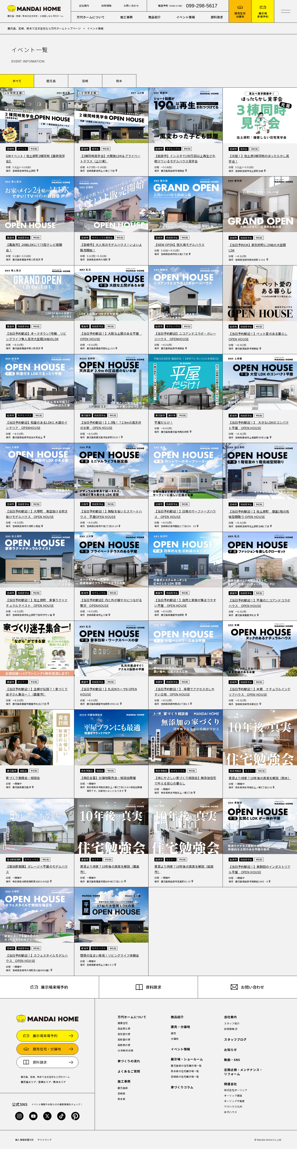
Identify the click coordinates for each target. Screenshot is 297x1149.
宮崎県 (121, 1093)
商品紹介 (154, 17)
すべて (17, 81)
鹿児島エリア (28, 1082)
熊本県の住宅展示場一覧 (185, 1071)
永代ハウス (230, 1112)
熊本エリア (59, 1082)
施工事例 (126, 17)
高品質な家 (124, 1028)
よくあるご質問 (129, 1071)
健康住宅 (123, 1023)
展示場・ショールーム (187, 1059)
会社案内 (84, 5)
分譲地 (175, 1039)
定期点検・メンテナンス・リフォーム (243, 1072)
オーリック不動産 (234, 1101)
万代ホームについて (91, 17)
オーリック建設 (233, 1095)
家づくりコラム (182, 1087)
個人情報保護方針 (24, 1139)
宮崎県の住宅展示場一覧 (185, 1076)
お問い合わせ (131, 5)
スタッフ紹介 (231, 1023)
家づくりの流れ (129, 1061)
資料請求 (217, 17)
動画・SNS (232, 1060)
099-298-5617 (201, 6)
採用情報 (106, 5)
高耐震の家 (124, 1039)
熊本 (119, 81)
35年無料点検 (125, 1050)
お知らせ (230, 1050)
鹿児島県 (123, 1088)
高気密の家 (124, 1034)
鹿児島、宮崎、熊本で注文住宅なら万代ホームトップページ (44, 28)
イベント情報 (185, 17)
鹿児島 (51, 81)
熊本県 (121, 1099)
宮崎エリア (44, 1082)
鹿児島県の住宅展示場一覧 (186, 1065)
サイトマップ (45, 1139)
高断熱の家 (124, 1045)
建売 (173, 1033)
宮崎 (85, 81)
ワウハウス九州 (233, 1106)
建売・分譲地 (180, 1027)
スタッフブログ (235, 1039)
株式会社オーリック (235, 1090)
